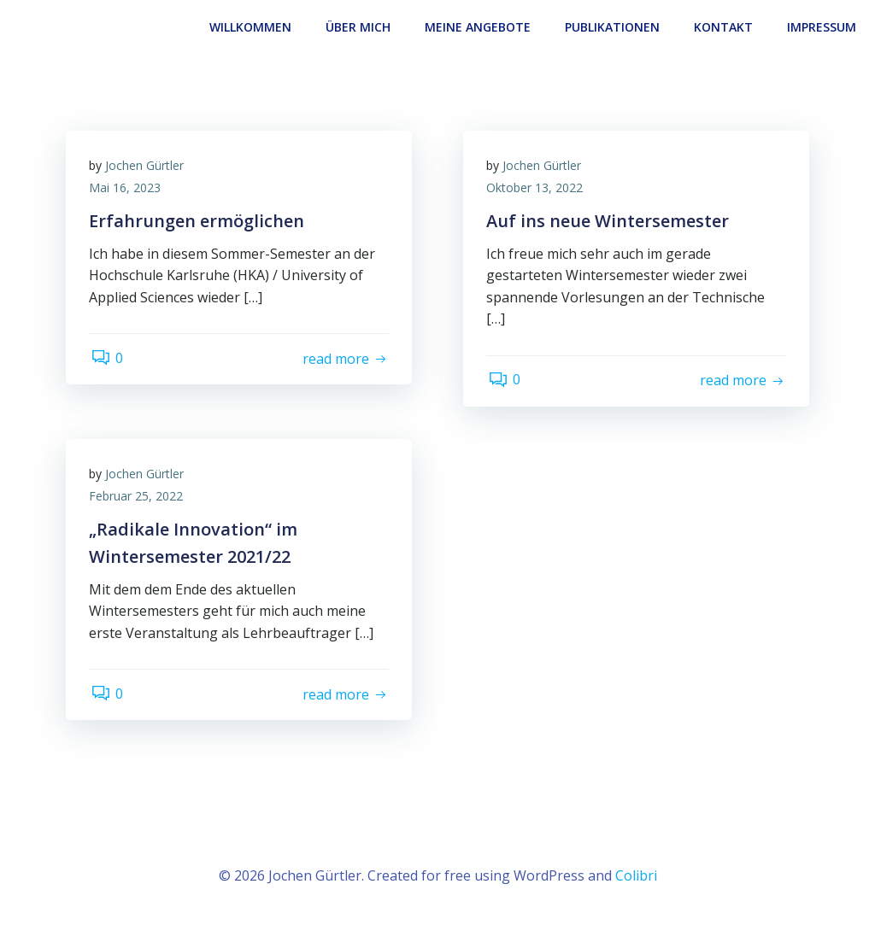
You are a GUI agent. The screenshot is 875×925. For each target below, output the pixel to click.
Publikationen (614, 26)
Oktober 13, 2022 (537, 187)
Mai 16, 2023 (127, 187)
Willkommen (252, 26)
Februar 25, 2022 (138, 496)
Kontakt (725, 26)
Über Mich (359, 26)
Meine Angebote (479, 26)
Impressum (823, 26)
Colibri (636, 873)
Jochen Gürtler (147, 165)
